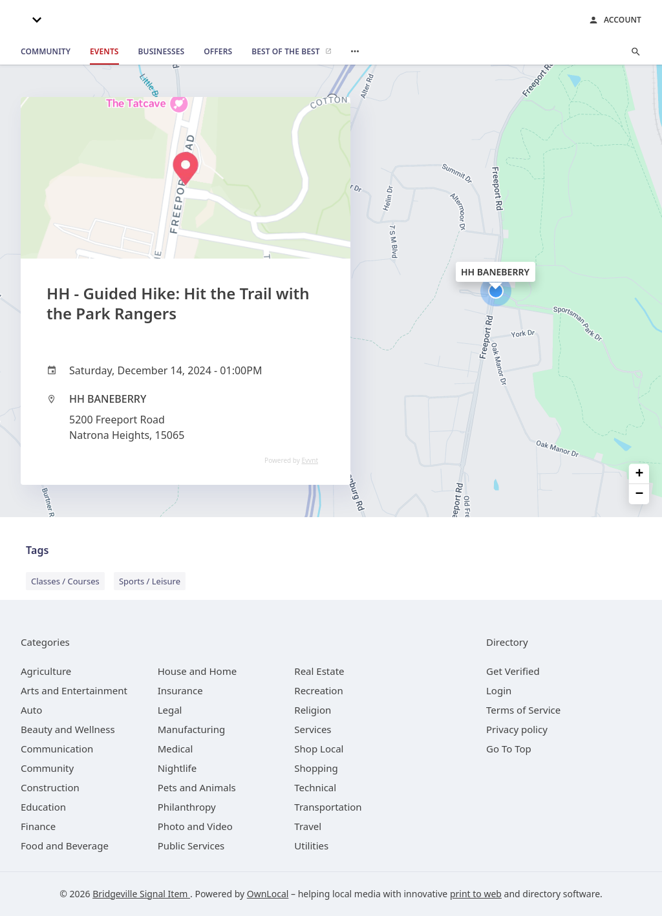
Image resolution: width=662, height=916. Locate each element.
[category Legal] (170, 709)
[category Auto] (31, 709)
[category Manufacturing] (192, 729)
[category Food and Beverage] (65, 845)
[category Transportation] (327, 806)
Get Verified (513, 671)
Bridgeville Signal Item (141, 894)
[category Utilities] (311, 845)
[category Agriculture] (46, 671)
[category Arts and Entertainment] (74, 690)
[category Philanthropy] (187, 806)
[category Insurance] (180, 690)
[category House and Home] (197, 671)
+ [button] (639, 473)
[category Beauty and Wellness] (68, 729)
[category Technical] (315, 787)
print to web (476, 894)
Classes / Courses (65, 581)
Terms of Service (523, 709)
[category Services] (312, 729)
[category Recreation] (318, 690)
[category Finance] (38, 826)
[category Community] (47, 768)
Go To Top (508, 748)
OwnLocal (268, 894)
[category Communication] (57, 748)
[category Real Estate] (319, 671)
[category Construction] (50, 787)
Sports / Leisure (149, 581)
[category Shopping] (315, 768)
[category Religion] (312, 709)
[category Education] (43, 806)
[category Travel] (307, 826)
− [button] (639, 494)
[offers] (218, 52)
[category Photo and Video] (195, 826)
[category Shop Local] (318, 748)
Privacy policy (517, 729)
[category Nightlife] (177, 768)
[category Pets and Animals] (197, 787)
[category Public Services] (191, 845)
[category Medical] (175, 748)
